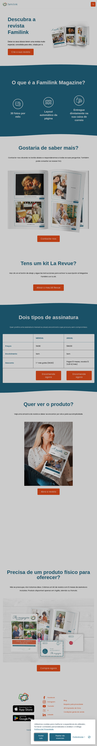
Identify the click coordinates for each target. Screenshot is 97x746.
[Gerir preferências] (79, 737)
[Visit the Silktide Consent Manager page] (89, 737)
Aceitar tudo (41, 737)
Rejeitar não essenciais (60, 737)
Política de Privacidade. (44, 729)
